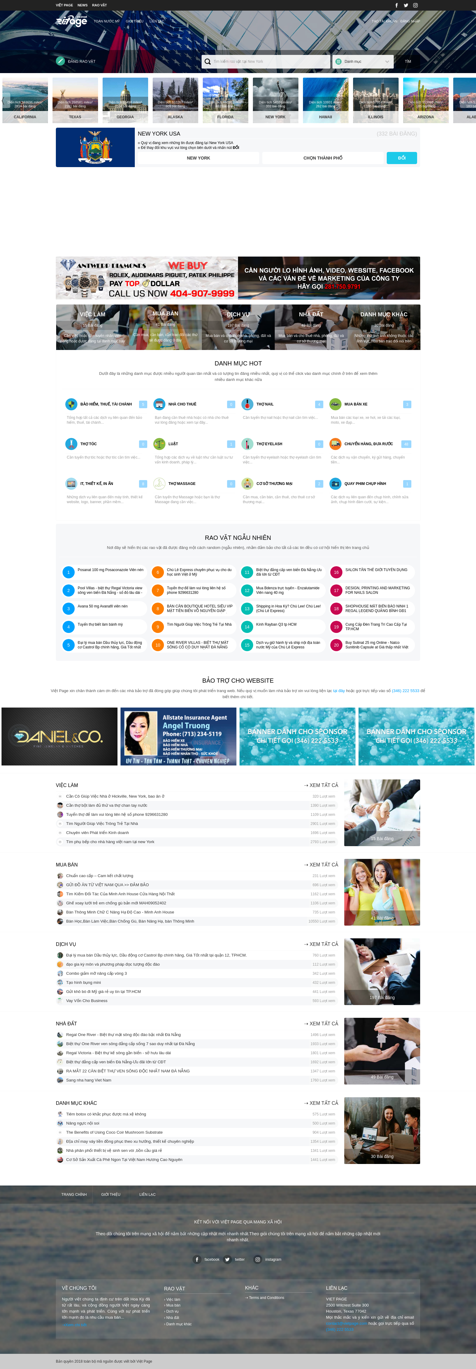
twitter (234, 1259)
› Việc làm (172, 1299)
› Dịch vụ (171, 1311)
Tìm (408, 61)
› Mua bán (172, 1305)
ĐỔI (402, 158)
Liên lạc (157, 21)
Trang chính (74, 1194)
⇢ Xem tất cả (321, 785)
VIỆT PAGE (64, 5)
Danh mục (353, 61)
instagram (267, 1259)
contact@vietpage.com (346, 1323)
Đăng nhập (410, 21)
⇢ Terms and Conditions (264, 1298)
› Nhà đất (171, 1318)
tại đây (339, 690)
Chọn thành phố (323, 158)
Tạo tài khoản (384, 21)
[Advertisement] (238, 214)
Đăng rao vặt (76, 61)
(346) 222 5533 (405, 690)
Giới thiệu (134, 21)
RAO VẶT (99, 5)
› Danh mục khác (178, 1324)
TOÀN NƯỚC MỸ (107, 21)
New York (198, 158)
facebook (205, 1259)
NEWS (83, 5)
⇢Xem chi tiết (74, 1325)
